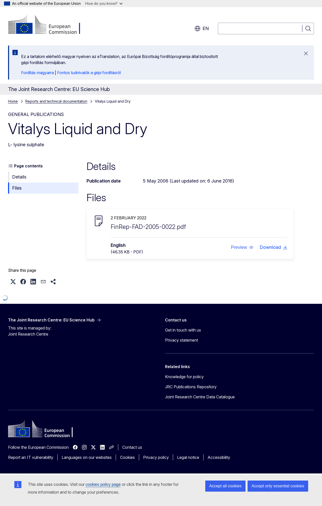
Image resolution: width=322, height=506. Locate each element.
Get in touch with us (183, 330)
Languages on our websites (87, 457)
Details (19, 177)
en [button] (201, 28)
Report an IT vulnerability (30, 457)
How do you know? (104, 3)
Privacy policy (156, 457)
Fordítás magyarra (37, 72)
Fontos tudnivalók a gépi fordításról (89, 72)
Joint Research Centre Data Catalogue (200, 396)
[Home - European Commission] (48, 25)
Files (17, 188)
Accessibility (219, 457)
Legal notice (188, 457)
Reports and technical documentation (56, 101)
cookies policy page (103, 484)
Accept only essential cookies (278, 486)
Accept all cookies (225, 486)
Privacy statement (181, 340)
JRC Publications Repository (191, 386)
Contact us (132, 447)
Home (13, 101)
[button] (242, 247)
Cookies (127, 457)
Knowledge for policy (184, 376)
